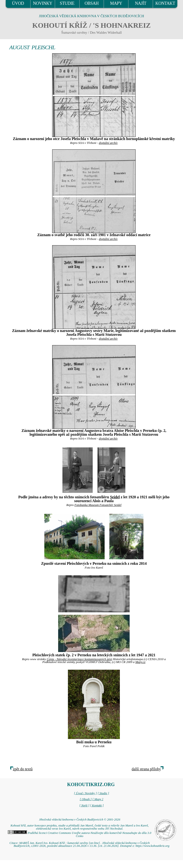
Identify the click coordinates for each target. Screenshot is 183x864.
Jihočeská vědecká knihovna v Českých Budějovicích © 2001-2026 (79, 819)
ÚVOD (18, 3)
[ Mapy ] (97, 799)
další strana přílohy (146, 769)
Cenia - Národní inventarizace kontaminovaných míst (79, 659)
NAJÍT (140, 3)
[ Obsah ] (86, 799)
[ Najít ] (84, 805)
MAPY (116, 3)
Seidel (115, 497)
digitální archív (108, 143)
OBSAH (92, 3)
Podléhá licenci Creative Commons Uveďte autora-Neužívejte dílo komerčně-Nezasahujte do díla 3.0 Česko (79, 834)
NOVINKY (42, 3)
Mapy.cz (140, 662)
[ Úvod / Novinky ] (85, 793)
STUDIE (67, 3)
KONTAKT (165, 3)
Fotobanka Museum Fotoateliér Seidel (97, 505)
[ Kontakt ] (97, 805)
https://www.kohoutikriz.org (152, 846)
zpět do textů (23, 769)
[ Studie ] (103, 793)
